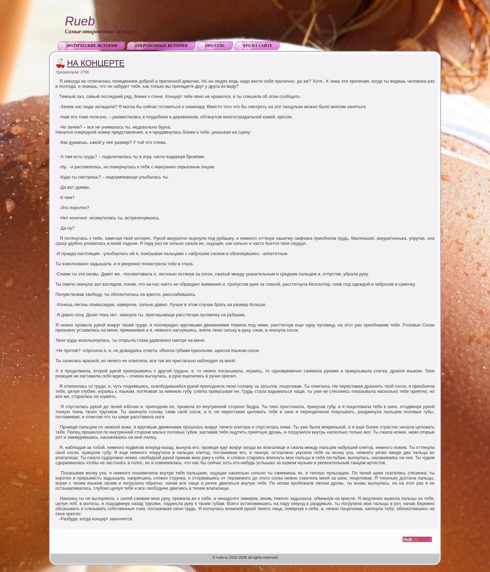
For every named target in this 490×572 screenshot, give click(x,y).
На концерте (96, 63)
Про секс (215, 45)
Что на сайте (257, 45)
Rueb (80, 21)
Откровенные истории (161, 45)
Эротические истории (91, 45)
